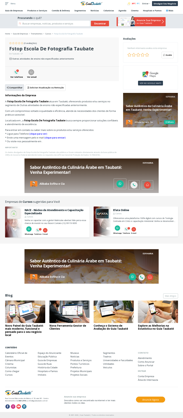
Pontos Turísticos (79, 363)
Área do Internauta (148, 379)
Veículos (107, 367)
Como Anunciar (146, 361)
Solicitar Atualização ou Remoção (45, 87)
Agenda (122, 10)
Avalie (167, 55)
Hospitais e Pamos (152, 10)
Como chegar (12, 371)
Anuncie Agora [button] (150, 399)
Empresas (14, 10)
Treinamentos (36, 33)
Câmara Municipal (15, 360)
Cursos (48, 33)
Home (7, 33)
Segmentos (80, 10)
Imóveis (42, 374)
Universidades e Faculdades (118, 360)
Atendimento (145, 358)
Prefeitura (75, 367)
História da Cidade (48, 367)
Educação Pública (47, 356)
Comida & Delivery (61, 10)
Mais (169, 10)
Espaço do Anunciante (49, 352)
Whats (170, 122)
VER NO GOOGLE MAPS (150, 83)
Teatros (107, 356)
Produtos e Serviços (37, 10)
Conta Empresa (146, 376)
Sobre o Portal (145, 365)
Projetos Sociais (78, 374)
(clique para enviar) (54, 137)
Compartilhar (14, 87)
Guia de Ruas (45, 363)
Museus (74, 352)
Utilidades (108, 363)
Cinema (134, 10)
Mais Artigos (170, 296)
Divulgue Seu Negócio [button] (165, 3)
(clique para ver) (38, 133)
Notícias (95, 10)
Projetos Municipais (81, 371)
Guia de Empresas (20, 33)
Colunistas (108, 10)
